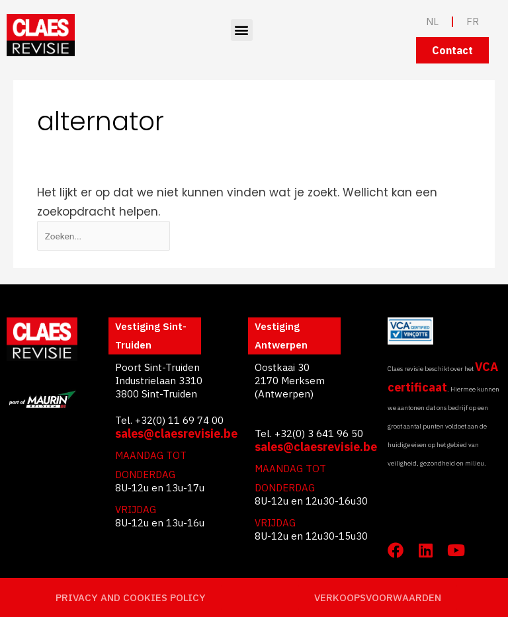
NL (432, 21)
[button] (242, 30)
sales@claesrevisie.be (176, 433)
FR (472, 21)
